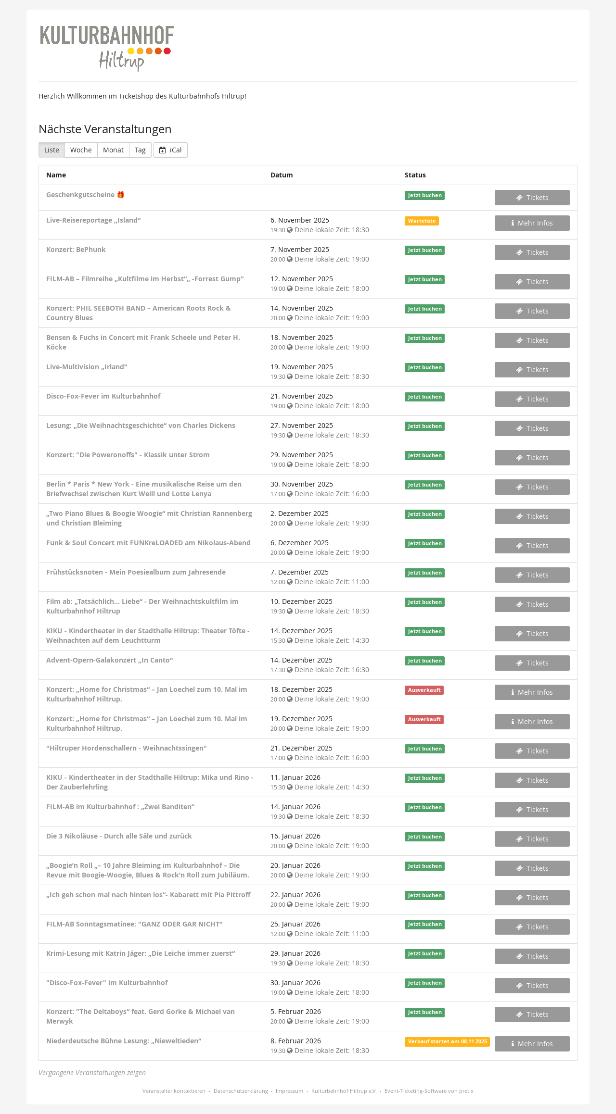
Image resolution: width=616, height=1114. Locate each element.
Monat (113, 149)
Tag (140, 149)
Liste (51, 149)
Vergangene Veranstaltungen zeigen (92, 1072)
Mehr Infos (532, 222)
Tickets (532, 197)
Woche (81, 149)
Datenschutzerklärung (241, 1090)
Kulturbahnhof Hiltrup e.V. (344, 1090)
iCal (170, 149)
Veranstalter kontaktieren (173, 1090)
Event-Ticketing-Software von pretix (429, 1090)
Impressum (289, 1090)
